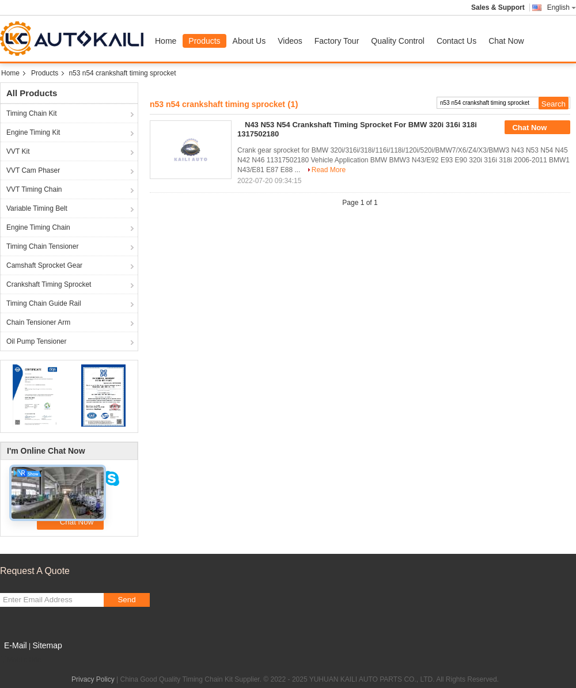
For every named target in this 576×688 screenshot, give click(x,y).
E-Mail (15, 645)
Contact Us (456, 40)
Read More (329, 170)
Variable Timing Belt (36, 208)
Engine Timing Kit (33, 132)
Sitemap (47, 645)
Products (204, 40)
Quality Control (398, 40)
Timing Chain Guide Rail (43, 303)
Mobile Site (20, 660)
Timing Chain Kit (31, 113)
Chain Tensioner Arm (38, 322)
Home (165, 40)
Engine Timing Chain (38, 227)
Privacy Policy (93, 679)
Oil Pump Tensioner (36, 341)
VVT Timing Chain (34, 189)
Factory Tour (336, 40)
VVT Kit (17, 151)
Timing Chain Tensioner (42, 246)
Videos (290, 40)
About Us (249, 40)
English (561, 7)
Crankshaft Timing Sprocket (48, 284)
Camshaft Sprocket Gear (44, 265)
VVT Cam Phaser (33, 170)
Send (126, 599)
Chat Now (506, 41)
